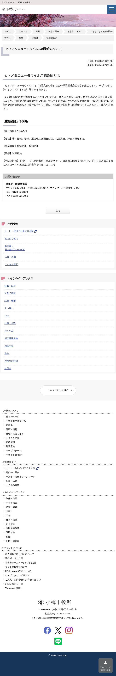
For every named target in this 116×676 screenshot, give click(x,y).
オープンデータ (14, 450)
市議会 (9, 425)
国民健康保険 (11, 338)
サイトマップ (8, 2)
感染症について (74, 31)
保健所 (35, 38)
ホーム (7, 31)
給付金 (7, 368)
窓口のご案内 (11, 238)
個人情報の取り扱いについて (19, 554)
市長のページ (12, 416)
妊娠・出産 (10, 286)
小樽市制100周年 (14, 455)
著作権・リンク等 (14, 558)
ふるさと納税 (12, 438)
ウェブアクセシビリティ (17, 575)
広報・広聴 (10, 257)
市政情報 (10, 442)
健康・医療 (54, 31)
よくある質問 (11, 264)
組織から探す (24, 2)
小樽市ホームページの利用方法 (20, 562)
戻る (58, 210)
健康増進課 (52, 38)
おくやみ (8, 330)
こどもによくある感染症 (101, 31)
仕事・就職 (10, 323)
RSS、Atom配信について (18, 571)
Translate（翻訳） (14, 588)
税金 (6, 353)
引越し (9, 511)
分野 (38, 31)
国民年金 (8, 346)
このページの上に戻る (58, 390)
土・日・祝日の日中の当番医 (21, 231)
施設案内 (10, 446)
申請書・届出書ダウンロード (20, 476)
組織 (21, 38)
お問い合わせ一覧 (14, 584)
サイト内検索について (16, 567)
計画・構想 (11, 429)
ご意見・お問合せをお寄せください (23, 579)
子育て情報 (10, 293)
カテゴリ (23, 31)
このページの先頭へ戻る (105, 668)
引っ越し (8, 308)
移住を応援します (15, 433)
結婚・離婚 (10, 300)
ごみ (6, 316)
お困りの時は (11, 361)
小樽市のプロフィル (16, 421)
